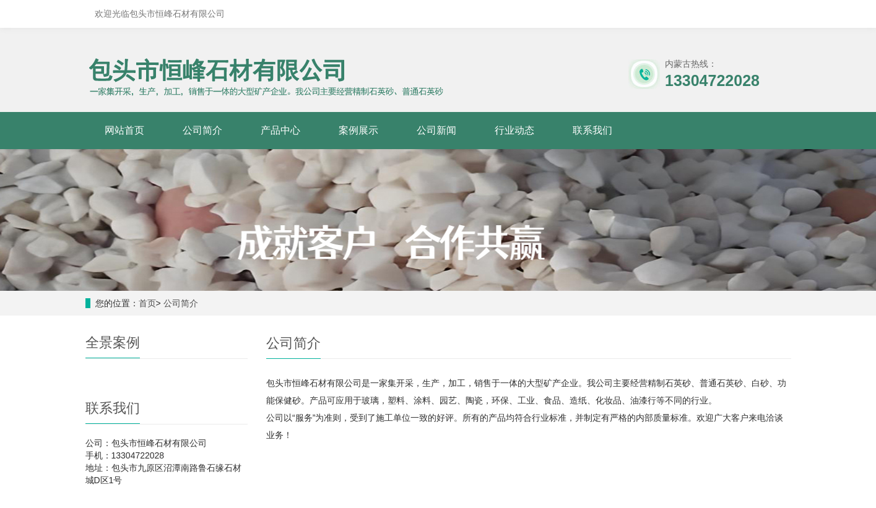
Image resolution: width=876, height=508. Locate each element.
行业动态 (514, 130)
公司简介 (202, 130)
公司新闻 (436, 130)
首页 (147, 303)
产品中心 (280, 130)
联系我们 (592, 130)
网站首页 (124, 130)
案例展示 (358, 130)
